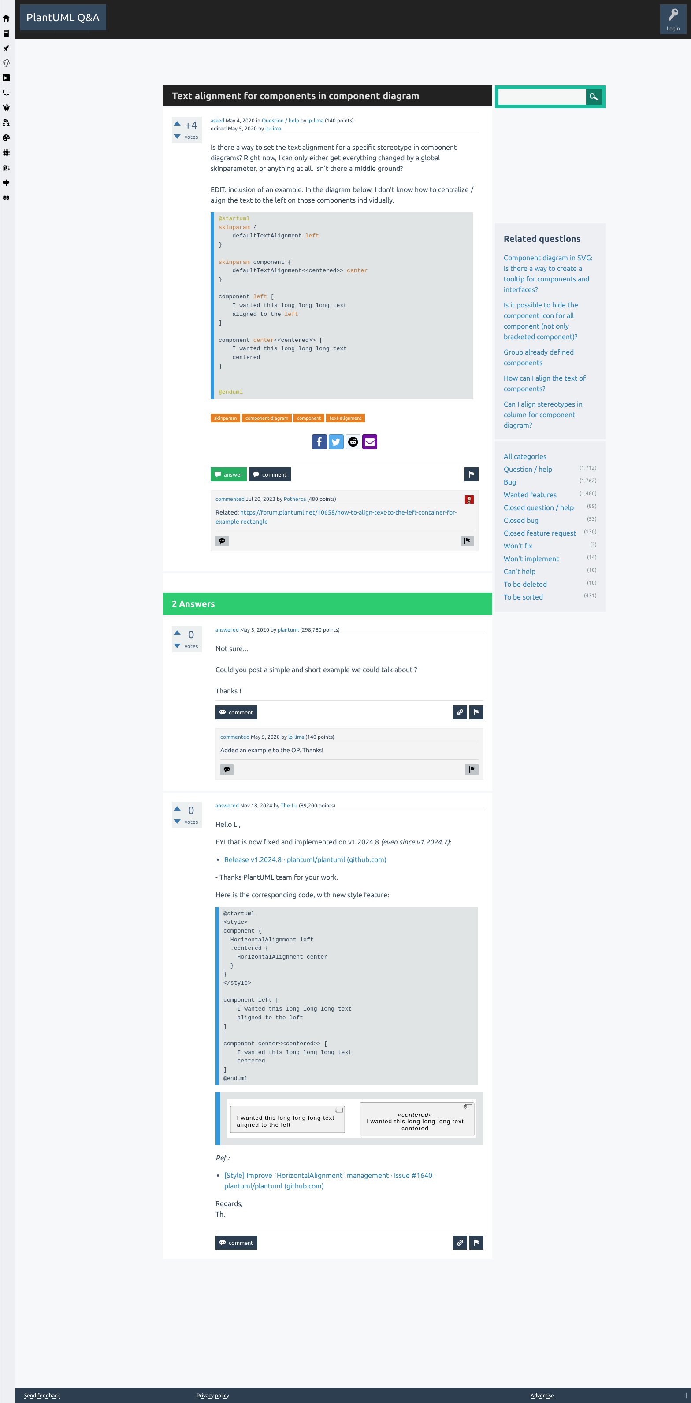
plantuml (288, 630)
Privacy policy (213, 1395)
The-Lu (289, 805)
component (309, 418)
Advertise (542, 1395)
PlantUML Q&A (63, 17)
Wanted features (530, 495)
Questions (161, 23)
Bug (510, 482)
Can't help (519, 571)
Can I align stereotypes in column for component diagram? (543, 414)
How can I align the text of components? (545, 383)
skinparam (225, 418)
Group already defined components (539, 357)
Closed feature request (540, 533)
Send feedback (42, 1395)
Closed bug (521, 520)
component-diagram (266, 418)
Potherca (295, 499)
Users (286, 23)
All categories (525, 456)
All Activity (126, 23)
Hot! (192, 23)
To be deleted (525, 584)
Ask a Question (323, 23)
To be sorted (523, 597)
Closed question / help (539, 507)
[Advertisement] (87, 171)
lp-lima (315, 120)
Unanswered (225, 23)
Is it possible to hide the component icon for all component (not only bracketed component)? (541, 321)
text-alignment (345, 418)
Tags (259, 23)
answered (227, 630)
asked (217, 120)
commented (230, 499)
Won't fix (518, 546)
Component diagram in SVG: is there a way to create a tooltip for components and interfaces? (548, 273)
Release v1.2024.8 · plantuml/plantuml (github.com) (305, 859)
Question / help (280, 120)
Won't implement (531, 559)
